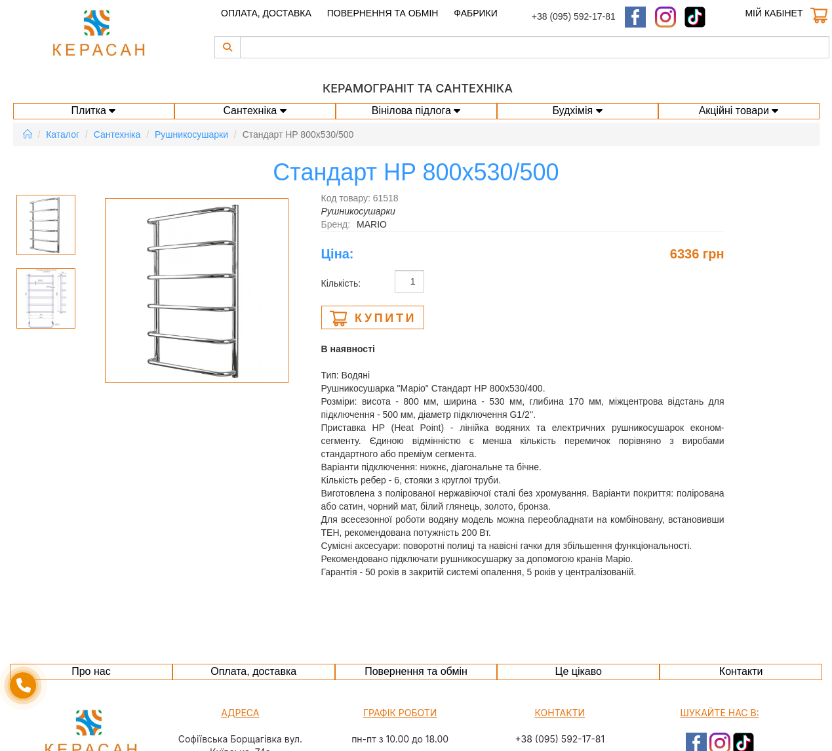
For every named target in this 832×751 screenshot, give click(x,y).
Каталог (62, 134)
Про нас (90, 671)
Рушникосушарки (191, 134)
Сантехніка (254, 110)
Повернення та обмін (383, 13)
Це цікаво (578, 671)
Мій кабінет (773, 13)
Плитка (93, 110)
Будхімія (577, 110)
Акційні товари (739, 110)
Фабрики (475, 13)
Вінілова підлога (416, 110)
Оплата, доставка (266, 13)
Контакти (741, 671)
